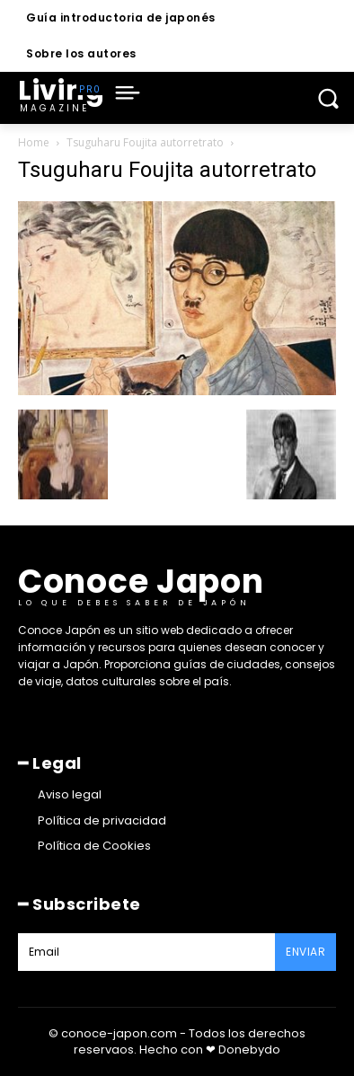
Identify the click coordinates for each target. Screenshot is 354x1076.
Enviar (305, 951)
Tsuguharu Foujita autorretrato (145, 142)
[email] (146, 952)
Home (33, 142)
